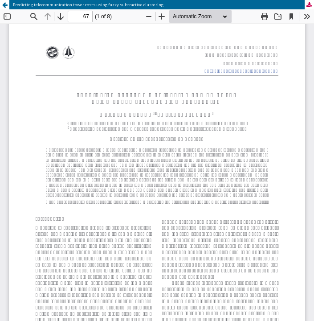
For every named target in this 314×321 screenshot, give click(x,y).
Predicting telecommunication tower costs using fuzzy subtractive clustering (88, 5)
